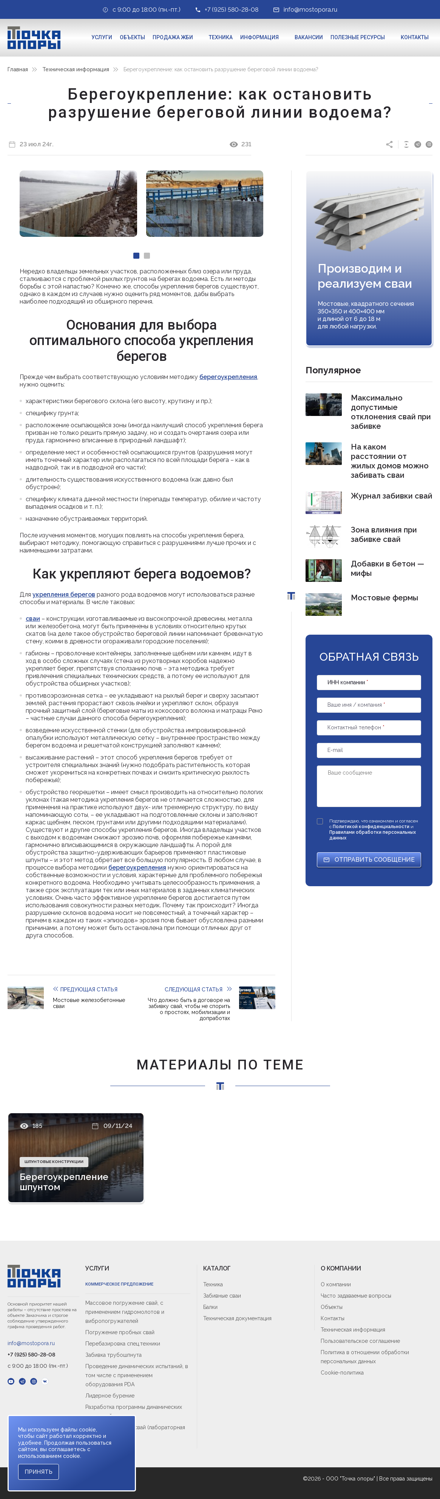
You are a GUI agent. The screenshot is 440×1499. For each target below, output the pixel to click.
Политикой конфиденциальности (372, 826)
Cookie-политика (342, 1373)
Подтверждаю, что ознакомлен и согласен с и (373, 829)
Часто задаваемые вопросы (356, 1296)
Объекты (132, 37)
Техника (221, 37)
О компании (336, 1284)
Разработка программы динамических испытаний (133, 1411)
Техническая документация (237, 1318)
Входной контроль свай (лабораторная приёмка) (135, 1431)
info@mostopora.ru (31, 1343)
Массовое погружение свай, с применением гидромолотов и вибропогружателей (124, 1312)
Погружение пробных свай (119, 1332)
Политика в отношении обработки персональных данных (365, 1356)
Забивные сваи (222, 1296)
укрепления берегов (63, 594)
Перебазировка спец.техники (122, 1344)
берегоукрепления (228, 377)
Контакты (415, 37)
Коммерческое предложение (119, 1284)
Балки (210, 1307)
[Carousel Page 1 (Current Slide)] (136, 256)
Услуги (101, 37)
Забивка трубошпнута (113, 1355)
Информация (259, 37)
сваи (33, 618)
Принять (38, 1471)
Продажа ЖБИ (173, 37)
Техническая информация (75, 69)
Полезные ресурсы (357, 37)
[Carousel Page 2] (147, 256)
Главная (18, 69)
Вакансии (309, 37)
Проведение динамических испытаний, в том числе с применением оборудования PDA (136, 1375)
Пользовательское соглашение (360, 1341)
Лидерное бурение (109, 1396)
